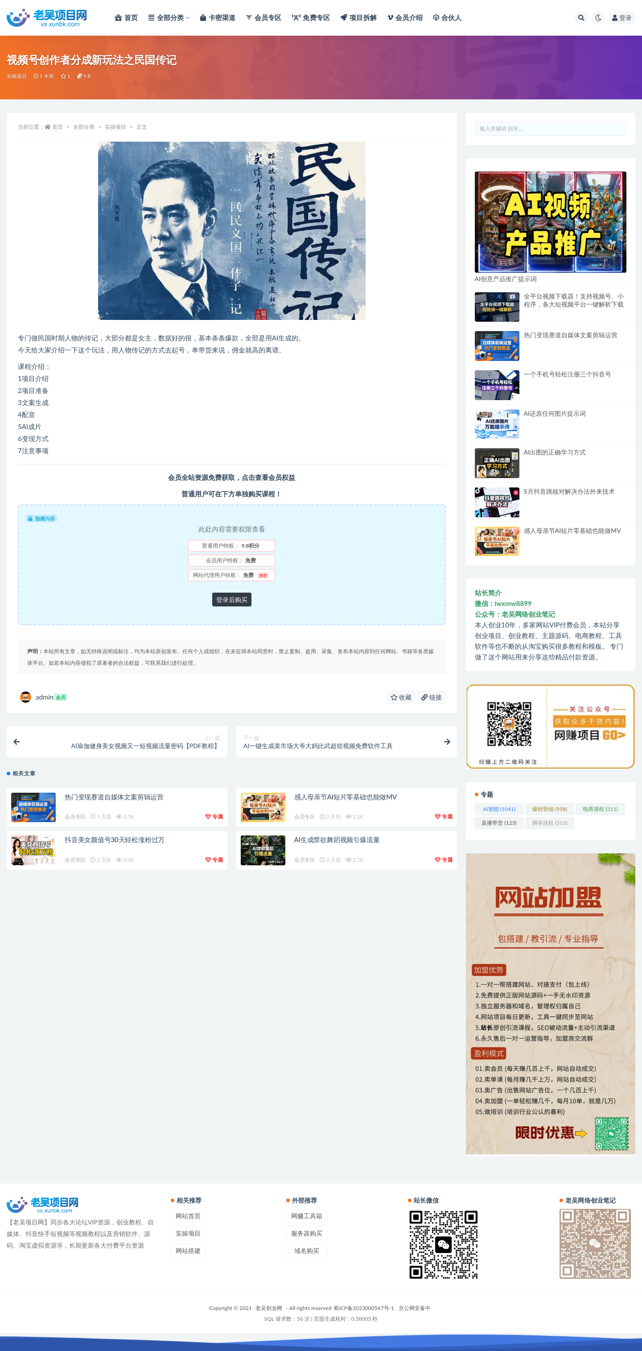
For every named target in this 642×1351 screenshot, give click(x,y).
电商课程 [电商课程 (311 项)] (600, 809)
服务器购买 (306, 1233)
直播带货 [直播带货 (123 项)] (499, 822)
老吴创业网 (268, 1308)
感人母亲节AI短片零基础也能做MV (345, 797)
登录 (622, 17)
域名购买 (306, 1250)
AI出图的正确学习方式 (555, 452)
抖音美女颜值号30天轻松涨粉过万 (115, 839)
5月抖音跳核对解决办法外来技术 (569, 491)
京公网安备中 (415, 1308)
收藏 (401, 697)
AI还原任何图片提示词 (555, 413)
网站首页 (188, 1216)
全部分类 (84, 126)
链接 (431, 697)
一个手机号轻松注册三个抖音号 (567, 374)
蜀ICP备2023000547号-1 (363, 1308)
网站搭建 (188, 1250)
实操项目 (17, 76)
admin (43, 697)
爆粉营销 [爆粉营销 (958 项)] (549, 809)
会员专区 (75, 816)
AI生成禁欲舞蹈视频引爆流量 (337, 839)
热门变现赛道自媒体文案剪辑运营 (114, 797)
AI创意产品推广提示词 (506, 278)
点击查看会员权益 (268, 477)
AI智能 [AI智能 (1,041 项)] (499, 809)
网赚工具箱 (306, 1216)
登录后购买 (231, 599)
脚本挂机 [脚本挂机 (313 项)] (549, 822)
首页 (57, 126)
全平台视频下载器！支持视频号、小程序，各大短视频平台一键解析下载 (574, 300)
